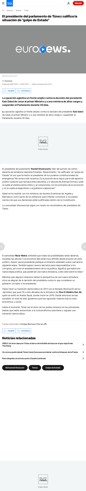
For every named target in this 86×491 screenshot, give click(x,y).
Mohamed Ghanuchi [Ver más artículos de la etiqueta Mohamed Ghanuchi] (15, 368)
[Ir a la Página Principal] (9, 3)
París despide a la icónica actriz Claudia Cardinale (24, 358)
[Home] (3, 10)
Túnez (26, 10)
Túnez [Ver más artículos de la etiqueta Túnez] (35, 368)
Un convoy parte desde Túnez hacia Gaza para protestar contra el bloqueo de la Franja (40, 352)
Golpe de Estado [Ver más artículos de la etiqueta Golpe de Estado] (53, 368)
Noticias (10, 10)
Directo (78, 3)
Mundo (18, 10)
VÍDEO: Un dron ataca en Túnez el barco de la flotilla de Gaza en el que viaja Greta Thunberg (37, 344)
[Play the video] (43, 49)
